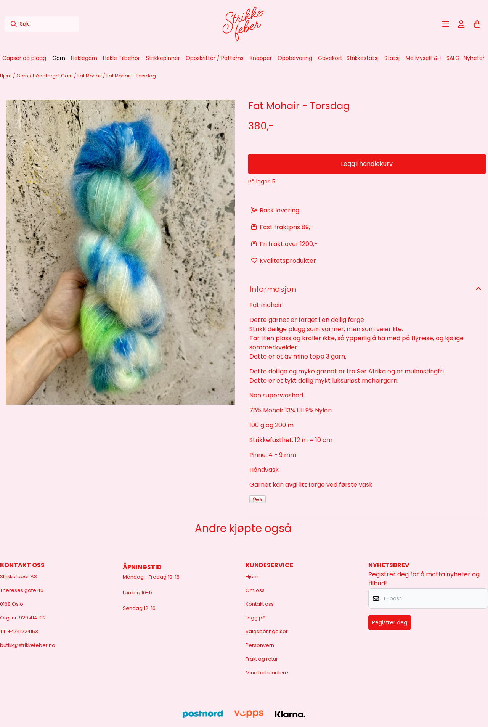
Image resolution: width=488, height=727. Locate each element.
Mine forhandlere (267, 672)
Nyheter (474, 58)
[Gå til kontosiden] (461, 24)
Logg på (256, 617)
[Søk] (42, 24)
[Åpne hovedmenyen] (445, 24)
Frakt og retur (262, 659)
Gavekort (330, 58)
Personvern (260, 645)
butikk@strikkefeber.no (27, 645)
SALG (452, 58)
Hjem (6, 75)
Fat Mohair (90, 75)
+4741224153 (23, 631)
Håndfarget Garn (53, 75)
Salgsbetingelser (267, 631)
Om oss (255, 590)
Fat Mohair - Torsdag (131, 75)
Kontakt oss (260, 604)
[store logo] (244, 24)
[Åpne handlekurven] (477, 24)
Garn (22, 75)
